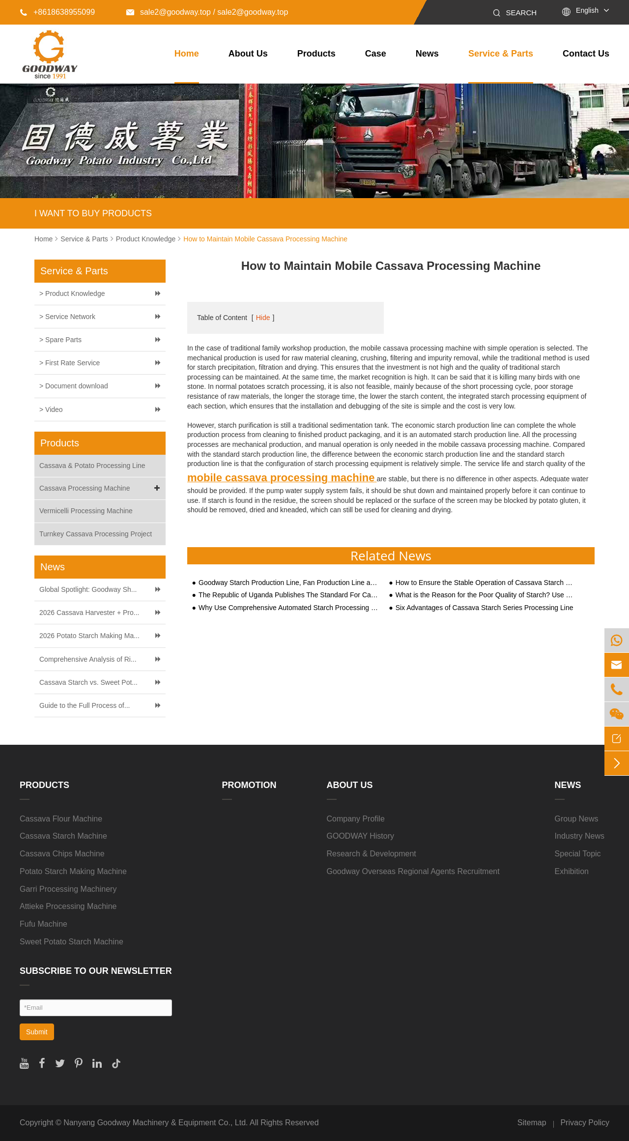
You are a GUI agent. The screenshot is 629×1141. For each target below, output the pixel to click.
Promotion (249, 785)
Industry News (579, 836)
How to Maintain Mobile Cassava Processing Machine (265, 239)
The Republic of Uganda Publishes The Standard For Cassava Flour (289, 595)
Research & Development (371, 853)
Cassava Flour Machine (61, 819)
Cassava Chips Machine (62, 853)
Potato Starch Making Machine (73, 871)
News (427, 54)
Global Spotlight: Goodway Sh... (88, 589)
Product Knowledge (145, 239)
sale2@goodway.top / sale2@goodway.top (207, 12)
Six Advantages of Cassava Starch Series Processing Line (484, 608)
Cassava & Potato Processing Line (92, 465)
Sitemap (531, 1122)
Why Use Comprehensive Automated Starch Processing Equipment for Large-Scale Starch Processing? (289, 608)
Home (186, 54)
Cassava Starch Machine (63, 836)
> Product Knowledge (72, 293)
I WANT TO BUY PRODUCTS (93, 213)
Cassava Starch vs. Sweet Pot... (88, 682)
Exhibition (572, 871)
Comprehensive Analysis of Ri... (88, 659)
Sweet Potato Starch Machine (71, 941)
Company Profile (356, 819)
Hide (263, 318)
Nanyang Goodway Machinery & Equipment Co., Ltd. (155, 1122)
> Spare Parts (60, 340)
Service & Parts (500, 54)
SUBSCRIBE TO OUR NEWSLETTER (96, 971)
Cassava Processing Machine (101, 488)
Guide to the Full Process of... (84, 705)
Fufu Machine (43, 924)
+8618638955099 (57, 12)
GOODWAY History (361, 836)
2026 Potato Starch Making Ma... (89, 636)
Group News (577, 819)
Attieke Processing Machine (68, 906)
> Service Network (67, 317)
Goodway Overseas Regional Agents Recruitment (413, 871)
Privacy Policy (584, 1122)
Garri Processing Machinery (68, 889)
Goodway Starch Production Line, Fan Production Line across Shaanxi (289, 582)
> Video (51, 409)
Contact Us (586, 54)
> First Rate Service (69, 363)
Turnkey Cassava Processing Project (95, 534)
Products (316, 54)
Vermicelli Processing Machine (86, 511)
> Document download (73, 386)
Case (375, 54)
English (587, 10)
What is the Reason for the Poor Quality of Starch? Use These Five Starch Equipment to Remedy (486, 595)
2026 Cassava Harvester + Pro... (89, 612)
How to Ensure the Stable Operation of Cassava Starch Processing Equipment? (486, 582)
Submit (37, 1032)
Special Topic (578, 853)
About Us (248, 54)
